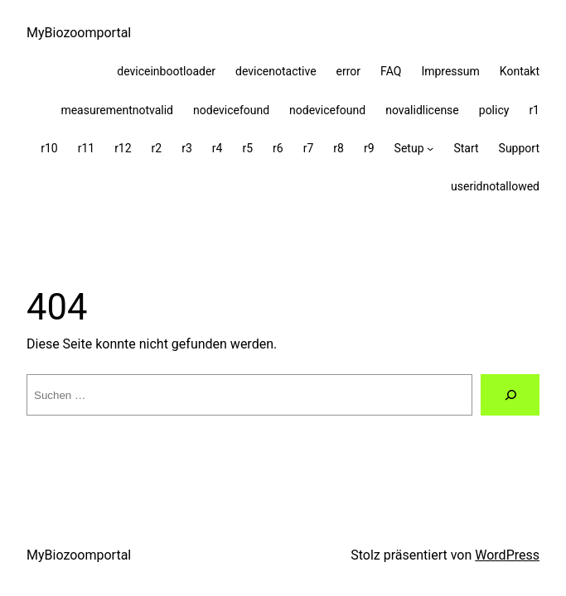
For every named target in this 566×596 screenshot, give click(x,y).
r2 (157, 148)
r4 (217, 148)
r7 (308, 148)
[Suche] (510, 394)
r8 (338, 148)
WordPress (507, 555)
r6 (278, 148)
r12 (122, 148)
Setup (409, 148)
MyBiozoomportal (79, 33)
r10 (49, 148)
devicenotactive (276, 71)
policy (494, 110)
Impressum (450, 71)
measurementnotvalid (116, 110)
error (348, 71)
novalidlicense (422, 110)
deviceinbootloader (166, 71)
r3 (186, 148)
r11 (86, 148)
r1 (534, 110)
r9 (369, 148)
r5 (247, 148)
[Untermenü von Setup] (430, 148)
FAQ (390, 71)
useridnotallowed (495, 186)
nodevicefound (231, 110)
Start (465, 148)
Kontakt (519, 71)
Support (519, 148)
